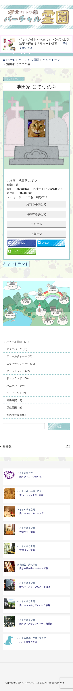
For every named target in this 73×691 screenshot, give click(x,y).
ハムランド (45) (16, 385)
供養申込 (36, 234)
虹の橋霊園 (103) (16, 414)
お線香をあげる (36, 214)
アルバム (36, 224)
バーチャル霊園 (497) (16, 341)
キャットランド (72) (18, 371)
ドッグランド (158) (18, 378)
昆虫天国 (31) (14, 407)
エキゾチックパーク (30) (21, 363)
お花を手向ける (36, 204)
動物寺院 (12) (14, 400)
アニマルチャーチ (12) (19, 356)
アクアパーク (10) (17, 349)
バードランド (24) (17, 392)
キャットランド (14, 79)
